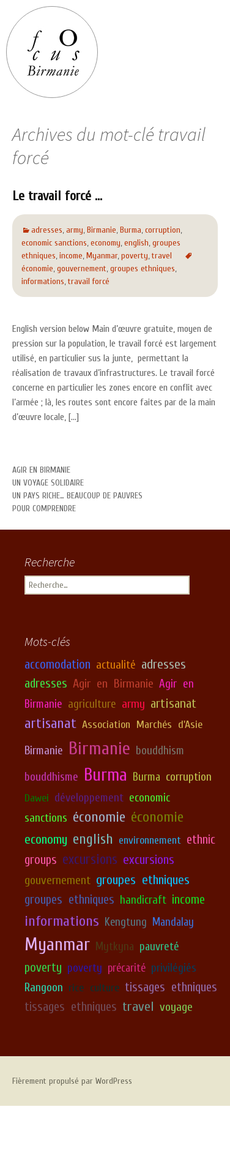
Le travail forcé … (57, 196)
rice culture (94, 987)
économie (99, 817)
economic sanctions (54, 243)
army (74, 230)
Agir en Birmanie (41, 470)
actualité (116, 664)
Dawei (36, 797)
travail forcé (88, 281)
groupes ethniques (142, 268)
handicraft (143, 900)
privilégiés (173, 968)
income (71, 255)
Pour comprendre (44, 508)
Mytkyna (114, 946)
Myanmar (101, 255)
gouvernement (81, 268)
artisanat (173, 703)
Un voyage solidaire (48, 483)
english (136, 243)
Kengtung (126, 922)
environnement (150, 840)
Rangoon (43, 987)
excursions (89, 860)
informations (42, 281)
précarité (127, 968)
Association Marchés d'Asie (142, 724)
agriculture (92, 703)
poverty (134, 255)
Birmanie (101, 230)
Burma (130, 230)
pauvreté (159, 946)
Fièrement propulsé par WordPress (72, 1081)
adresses (46, 230)
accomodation (57, 664)
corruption (162, 230)
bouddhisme (51, 777)
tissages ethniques (171, 987)
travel (162, 255)
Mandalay (173, 922)
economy (106, 243)
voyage (176, 1006)
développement (89, 797)
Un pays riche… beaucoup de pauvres (77, 495)
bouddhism (160, 750)
